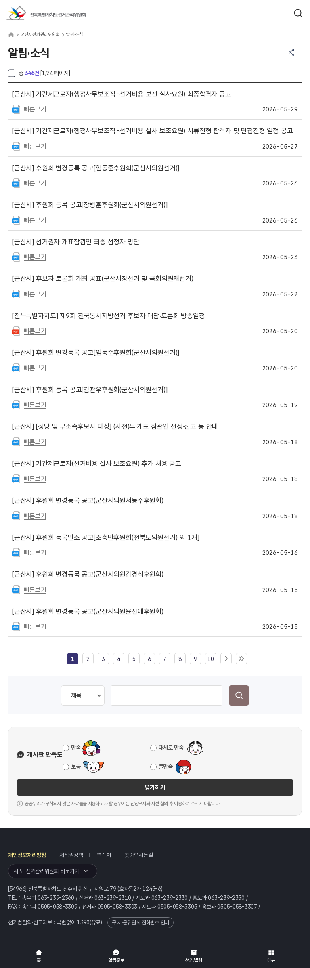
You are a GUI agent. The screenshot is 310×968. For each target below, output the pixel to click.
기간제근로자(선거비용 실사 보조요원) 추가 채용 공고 (96, 464)
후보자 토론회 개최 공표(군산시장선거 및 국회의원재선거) (102, 279)
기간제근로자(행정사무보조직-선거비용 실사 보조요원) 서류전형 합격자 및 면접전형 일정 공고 (152, 131)
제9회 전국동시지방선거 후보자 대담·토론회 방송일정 (108, 316)
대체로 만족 (171, 747)
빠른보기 (35, 109)
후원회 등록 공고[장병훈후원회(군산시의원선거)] (90, 205)
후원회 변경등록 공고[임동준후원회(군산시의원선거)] (95, 168)
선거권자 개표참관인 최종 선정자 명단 (76, 242)
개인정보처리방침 (27, 855)
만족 (75, 747)
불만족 (166, 766)
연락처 (103, 855)
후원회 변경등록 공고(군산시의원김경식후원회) (87, 574)
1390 (83, 922)
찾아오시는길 (138, 855)
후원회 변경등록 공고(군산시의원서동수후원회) (87, 500)
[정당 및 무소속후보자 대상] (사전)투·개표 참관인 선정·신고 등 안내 (115, 426)
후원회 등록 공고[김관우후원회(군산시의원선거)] (90, 390)
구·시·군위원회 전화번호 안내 (140, 923)
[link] (72, 659)
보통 (75, 766)
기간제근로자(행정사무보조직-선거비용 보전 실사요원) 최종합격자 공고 (121, 94)
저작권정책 (71, 855)
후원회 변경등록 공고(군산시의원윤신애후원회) (87, 611)
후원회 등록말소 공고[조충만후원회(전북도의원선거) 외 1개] (105, 537)
